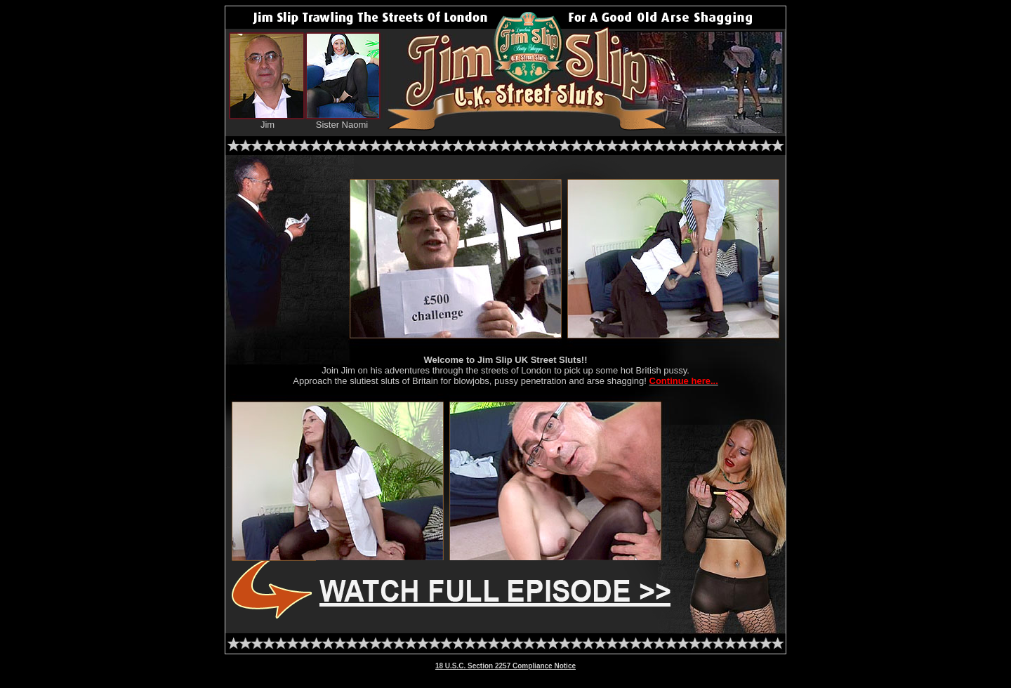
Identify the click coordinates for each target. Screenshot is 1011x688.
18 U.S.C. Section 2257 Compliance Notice (505, 666)
